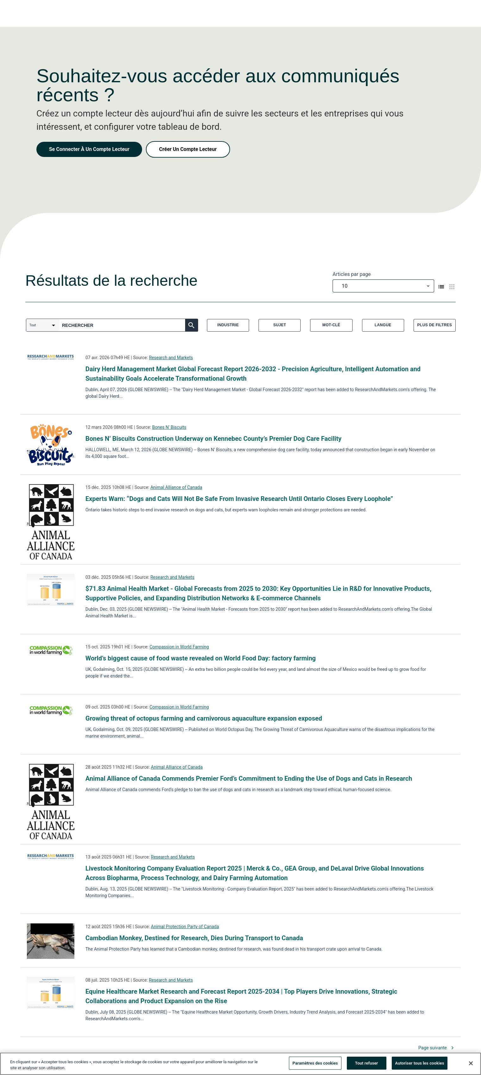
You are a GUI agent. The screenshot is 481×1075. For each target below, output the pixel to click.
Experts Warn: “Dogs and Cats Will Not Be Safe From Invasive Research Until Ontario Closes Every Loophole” (239, 499)
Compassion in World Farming (179, 646)
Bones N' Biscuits (169, 427)
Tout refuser (366, 1065)
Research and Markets (171, 357)
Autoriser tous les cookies (419, 1065)
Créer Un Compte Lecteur (188, 149)
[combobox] (383, 285)
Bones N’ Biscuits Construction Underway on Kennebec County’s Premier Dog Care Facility (213, 438)
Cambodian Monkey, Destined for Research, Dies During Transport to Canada (194, 938)
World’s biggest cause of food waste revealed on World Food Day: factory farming (200, 658)
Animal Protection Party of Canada (185, 926)
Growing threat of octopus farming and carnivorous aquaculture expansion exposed (203, 718)
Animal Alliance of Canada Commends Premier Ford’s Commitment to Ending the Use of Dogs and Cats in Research (248, 778)
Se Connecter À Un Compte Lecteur (89, 149)
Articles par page (352, 274)
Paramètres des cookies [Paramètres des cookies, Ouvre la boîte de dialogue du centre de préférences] (315, 1065)
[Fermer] (471, 1065)
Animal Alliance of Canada (176, 487)
